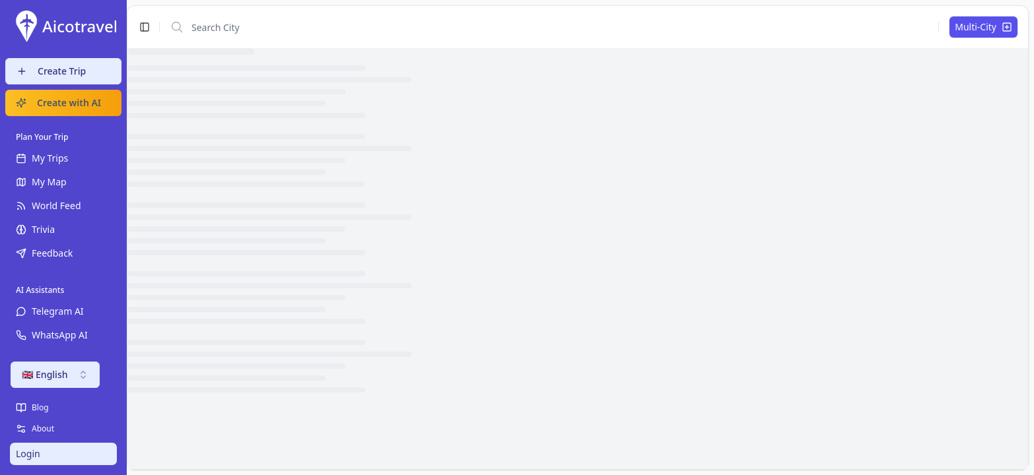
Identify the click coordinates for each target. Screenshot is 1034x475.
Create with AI (58, 102)
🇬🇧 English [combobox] (55, 374)
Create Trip (51, 71)
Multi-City (983, 26)
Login (28, 453)
